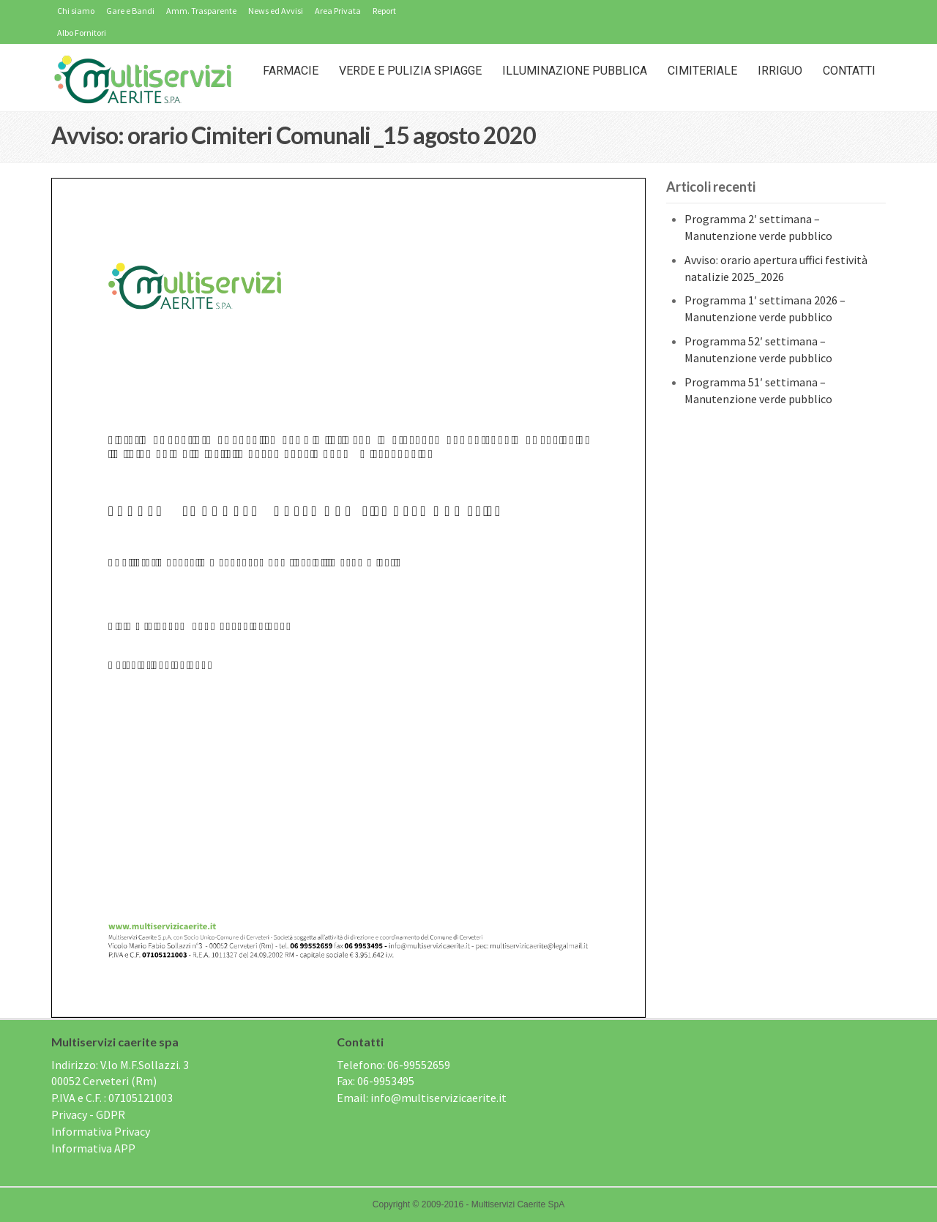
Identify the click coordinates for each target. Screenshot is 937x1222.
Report (384, 10)
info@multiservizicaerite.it (438, 1097)
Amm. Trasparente (201, 10)
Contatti (849, 71)
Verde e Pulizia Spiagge (410, 71)
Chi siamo (75, 10)
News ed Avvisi (275, 10)
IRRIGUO (780, 71)
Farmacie (290, 71)
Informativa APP (93, 1148)
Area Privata (338, 10)
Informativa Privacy (100, 1131)
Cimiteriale (702, 71)
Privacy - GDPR (88, 1114)
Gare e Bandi (130, 10)
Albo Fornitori (81, 32)
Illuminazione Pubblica (574, 71)
